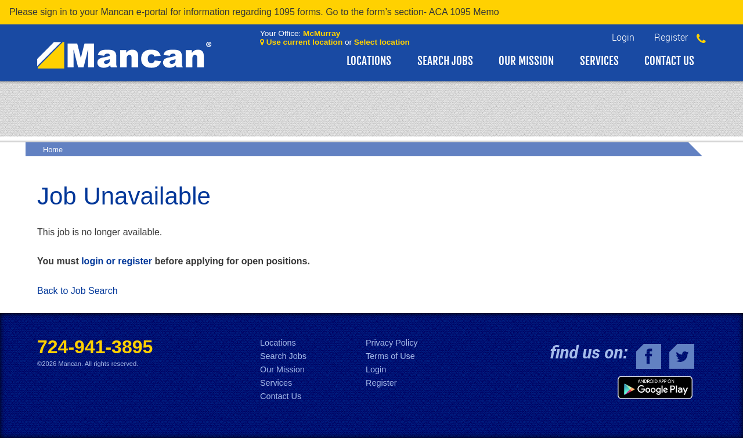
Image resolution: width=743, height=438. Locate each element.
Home (53, 149)
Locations (369, 61)
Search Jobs (445, 61)
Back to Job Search (77, 291)
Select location (382, 42)
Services (599, 61)
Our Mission (526, 61)
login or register (116, 261)
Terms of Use (390, 356)
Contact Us (669, 61)
